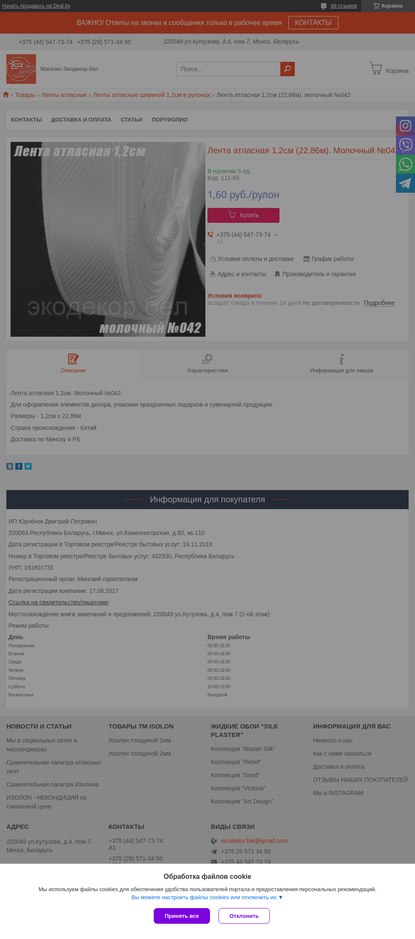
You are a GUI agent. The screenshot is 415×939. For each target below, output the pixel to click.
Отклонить (244, 916)
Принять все (182, 916)
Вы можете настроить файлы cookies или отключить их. (204, 897)
